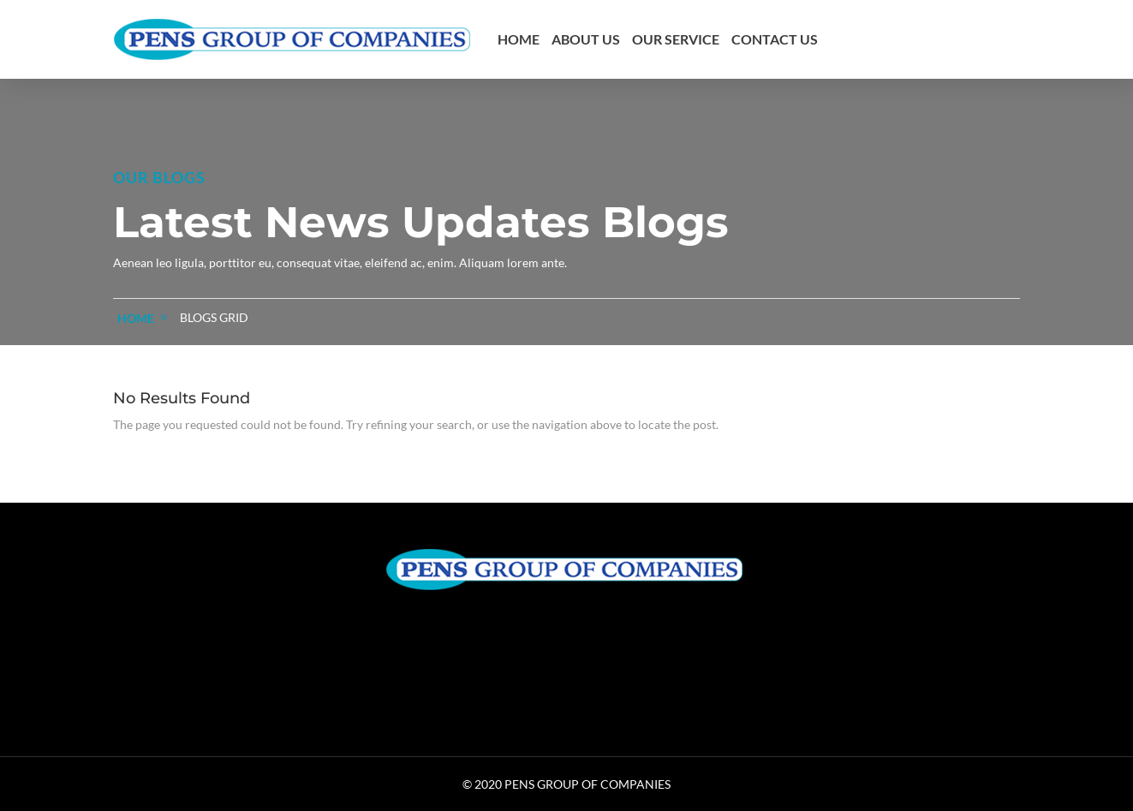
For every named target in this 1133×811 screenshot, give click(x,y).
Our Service (675, 39)
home (135, 318)
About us (586, 39)
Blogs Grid (214, 317)
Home (519, 39)
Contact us (774, 39)
